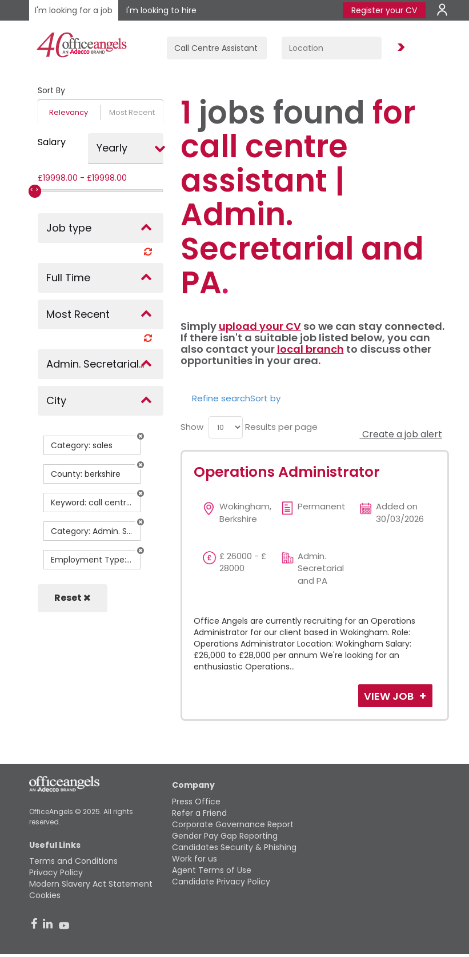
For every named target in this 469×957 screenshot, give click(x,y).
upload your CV (260, 326)
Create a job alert (401, 434)
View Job (390, 696)
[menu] (226, 427)
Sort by (265, 398)
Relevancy (68, 112)
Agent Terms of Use (211, 870)
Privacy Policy (56, 872)
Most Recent (132, 112)
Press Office (196, 801)
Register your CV (384, 10)
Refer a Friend (199, 813)
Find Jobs (399, 47)
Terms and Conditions (73, 861)
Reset (72, 597)
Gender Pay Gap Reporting (225, 836)
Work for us (194, 858)
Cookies (45, 895)
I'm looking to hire (161, 10)
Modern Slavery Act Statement (91, 884)
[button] (140, 436)
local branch (310, 349)
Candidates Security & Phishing (234, 847)
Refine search (221, 398)
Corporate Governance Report (233, 824)
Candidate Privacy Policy (221, 881)
